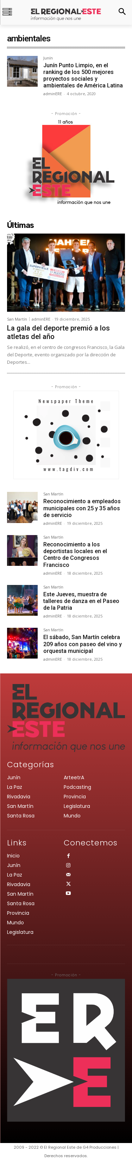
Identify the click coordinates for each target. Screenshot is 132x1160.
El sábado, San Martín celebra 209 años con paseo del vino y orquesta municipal (82, 644)
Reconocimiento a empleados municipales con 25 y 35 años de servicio (82, 508)
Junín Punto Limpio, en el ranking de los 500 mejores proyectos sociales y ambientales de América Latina (83, 75)
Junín (48, 58)
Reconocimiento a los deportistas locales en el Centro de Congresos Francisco (75, 554)
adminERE (52, 93)
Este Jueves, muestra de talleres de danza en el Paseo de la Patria (81, 601)
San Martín (17, 319)
